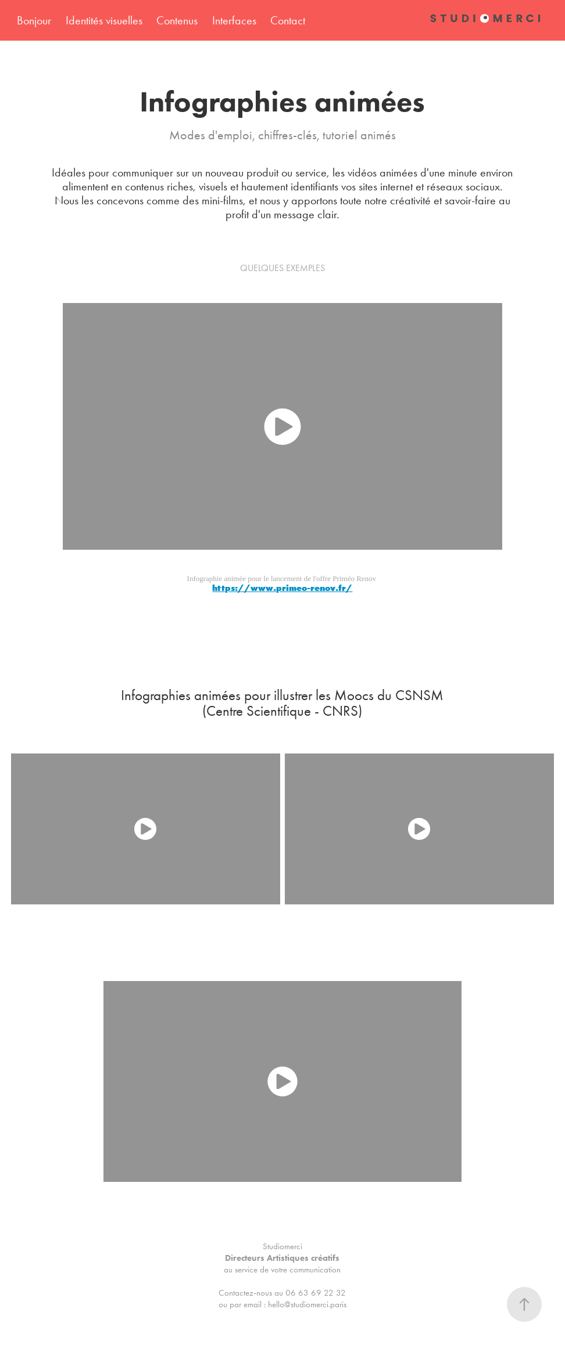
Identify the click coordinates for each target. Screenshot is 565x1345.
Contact (287, 20)
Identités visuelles (104, 20)
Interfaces (234, 20)
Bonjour (34, 20)
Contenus (177, 20)
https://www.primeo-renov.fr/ (282, 587)
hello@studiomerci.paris (307, 1304)
